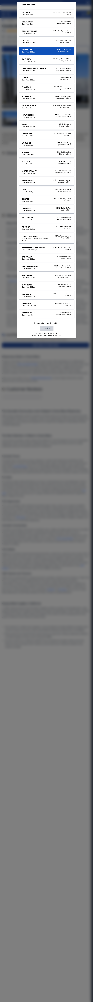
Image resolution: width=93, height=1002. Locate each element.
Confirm (47, 328)
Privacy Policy (42, 335)
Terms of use (56, 335)
